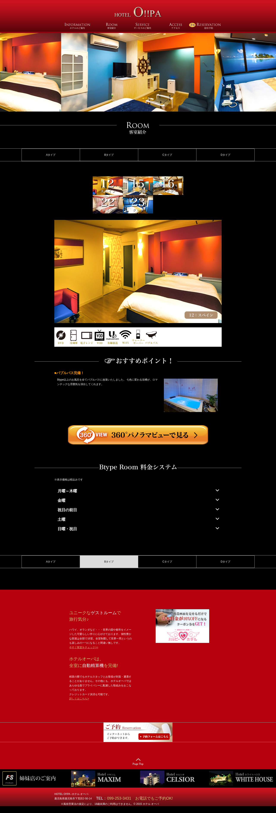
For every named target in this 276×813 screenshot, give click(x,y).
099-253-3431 (121, 798)
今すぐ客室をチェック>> (83, 647)
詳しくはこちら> (79, 698)
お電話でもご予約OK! (154, 798)
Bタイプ (109, 154)
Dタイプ (225, 154)
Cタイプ (167, 154)
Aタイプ (50, 154)
